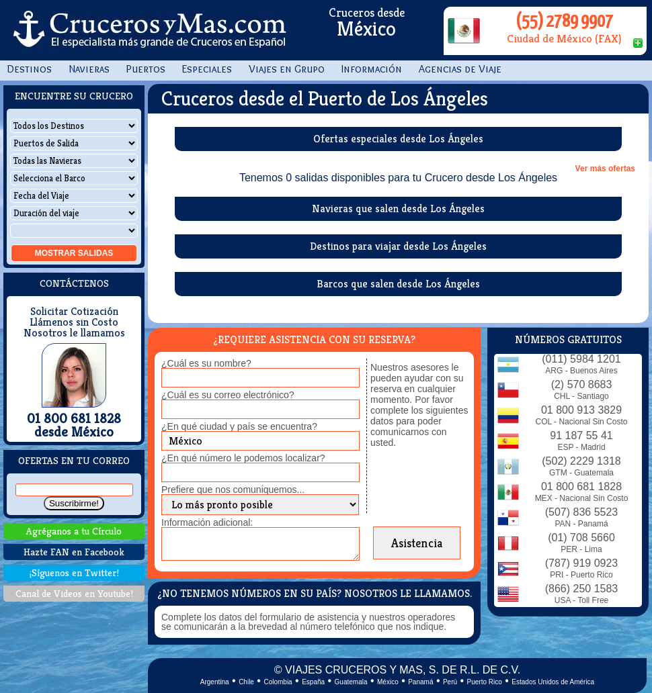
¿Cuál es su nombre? (206, 363)
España (313, 682)
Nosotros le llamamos (74, 333)
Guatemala (351, 682)
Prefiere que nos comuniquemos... (232, 489)
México (388, 682)
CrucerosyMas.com (148, 30)
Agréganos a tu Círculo (74, 530)
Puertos (145, 68)
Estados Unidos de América (553, 682)
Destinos (29, 68)
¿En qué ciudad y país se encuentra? (239, 426)
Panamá (420, 682)
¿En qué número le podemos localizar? (243, 458)
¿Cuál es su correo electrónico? (227, 395)
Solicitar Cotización (74, 311)
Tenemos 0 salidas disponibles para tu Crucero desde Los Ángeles (398, 178)
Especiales (207, 68)
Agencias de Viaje (460, 68)
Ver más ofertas (605, 169)
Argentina (214, 682)
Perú (450, 682)
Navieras (89, 68)
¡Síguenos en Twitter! (74, 572)
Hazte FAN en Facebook (74, 551)
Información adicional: (207, 522)
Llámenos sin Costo (74, 322)
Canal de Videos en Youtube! (74, 593)
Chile (246, 682)
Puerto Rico (484, 682)
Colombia (277, 682)
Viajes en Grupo (287, 68)
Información (371, 68)
